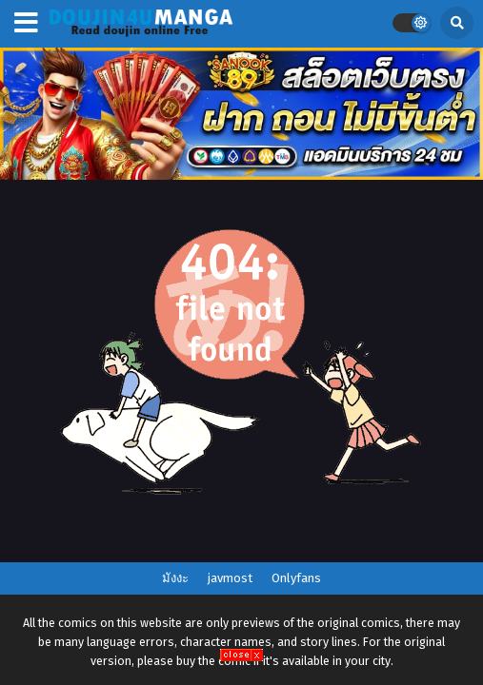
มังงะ (175, 578)
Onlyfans (296, 578)
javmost (230, 578)
